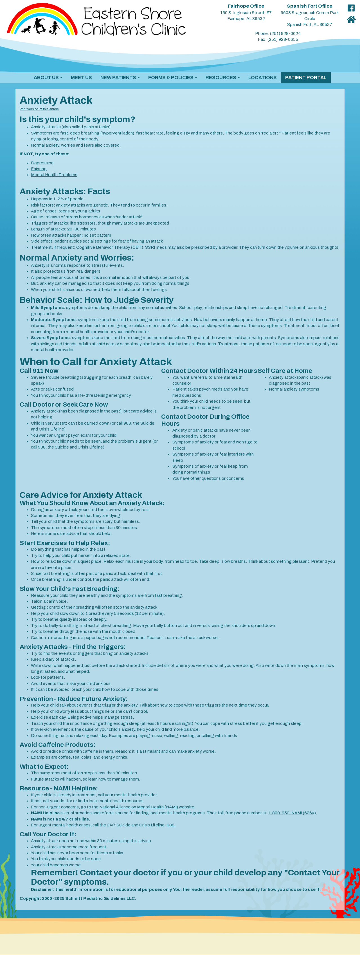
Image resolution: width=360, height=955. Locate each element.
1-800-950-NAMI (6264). (292, 813)
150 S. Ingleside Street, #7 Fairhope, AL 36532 (246, 12)
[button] (48, 77)
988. (171, 825)
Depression (42, 163)
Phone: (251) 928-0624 (278, 33)
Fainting (39, 169)
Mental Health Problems (54, 174)
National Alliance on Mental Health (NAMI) (138, 807)
